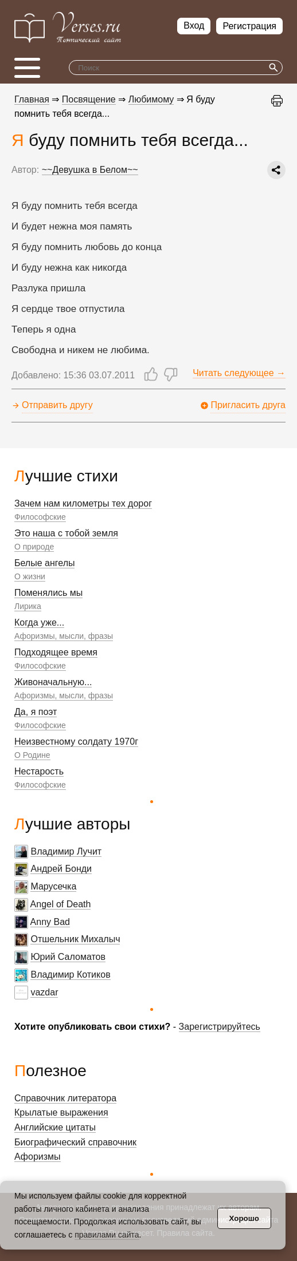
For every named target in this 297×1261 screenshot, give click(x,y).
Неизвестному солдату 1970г (76, 741)
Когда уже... (39, 622)
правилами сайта (107, 1234)
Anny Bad (50, 922)
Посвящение (89, 99)
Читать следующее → (239, 373)
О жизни (29, 576)
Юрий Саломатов (67, 957)
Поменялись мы (48, 593)
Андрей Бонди (61, 868)
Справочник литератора (65, 1098)
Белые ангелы (44, 563)
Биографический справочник (75, 1142)
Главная (31, 99)
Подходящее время (55, 652)
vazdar (44, 992)
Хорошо (244, 1218)
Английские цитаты (55, 1127)
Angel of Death (60, 904)
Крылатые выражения (61, 1112)
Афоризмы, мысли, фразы (63, 636)
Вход (193, 25)
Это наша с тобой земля (66, 533)
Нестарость (39, 771)
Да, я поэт (35, 712)
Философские (40, 516)
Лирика (27, 606)
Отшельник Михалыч (75, 939)
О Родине (32, 755)
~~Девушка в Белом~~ (90, 170)
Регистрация (249, 26)
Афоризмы (37, 1156)
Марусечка (53, 886)
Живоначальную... (53, 682)
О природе (34, 546)
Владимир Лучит (65, 851)
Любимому (151, 99)
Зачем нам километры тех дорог (83, 503)
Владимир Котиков (70, 974)
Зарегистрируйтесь (219, 1026)
